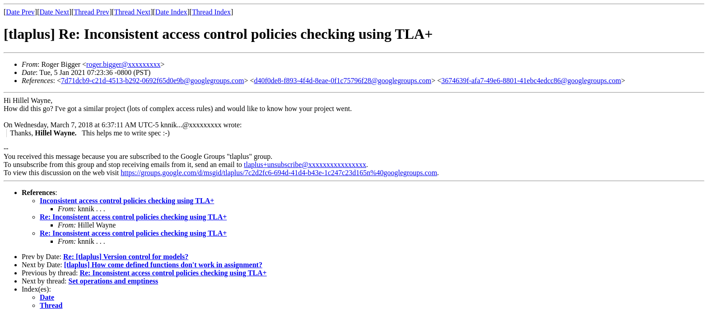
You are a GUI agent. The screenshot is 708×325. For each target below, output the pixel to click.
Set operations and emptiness (113, 281)
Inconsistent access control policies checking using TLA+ (127, 200)
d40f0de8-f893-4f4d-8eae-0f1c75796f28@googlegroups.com (342, 80)
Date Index (171, 12)
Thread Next (132, 12)
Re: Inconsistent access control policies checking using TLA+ (133, 217)
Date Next (54, 12)
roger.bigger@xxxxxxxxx (123, 64)
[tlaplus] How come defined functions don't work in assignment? (163, 265)
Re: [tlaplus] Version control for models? (125, 256)
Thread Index (211, 12)
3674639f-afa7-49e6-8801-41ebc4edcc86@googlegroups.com (531, 80)
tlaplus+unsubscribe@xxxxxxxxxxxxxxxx (305, 164)
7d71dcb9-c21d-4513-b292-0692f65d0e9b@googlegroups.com (152, 80)
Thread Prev (91, 12)
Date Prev (20, 12)
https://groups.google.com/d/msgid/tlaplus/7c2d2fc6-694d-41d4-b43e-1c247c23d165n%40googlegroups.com (279, 172)
